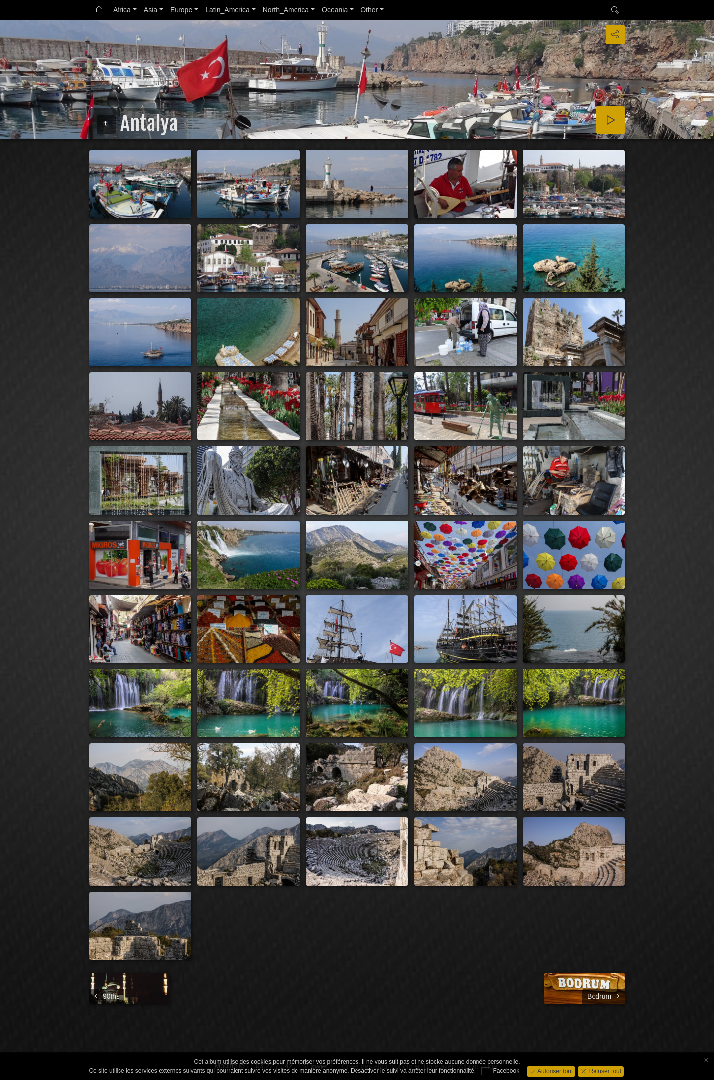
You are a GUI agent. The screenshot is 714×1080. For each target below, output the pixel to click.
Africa (122, 10)
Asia (150, 10)
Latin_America (227, 10)
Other (369, 10)
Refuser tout (604, 1070)
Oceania (335, 10)
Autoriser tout (554, 1070)
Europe (181, 10)
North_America (286, 10)
